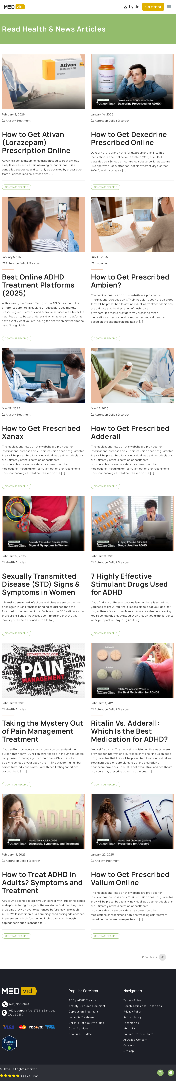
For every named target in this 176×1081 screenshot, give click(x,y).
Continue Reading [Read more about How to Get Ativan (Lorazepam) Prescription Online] (16, 187)
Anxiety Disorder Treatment (87, 1006)
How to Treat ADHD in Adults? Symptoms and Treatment (42, 882)
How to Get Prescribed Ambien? (130, 281)
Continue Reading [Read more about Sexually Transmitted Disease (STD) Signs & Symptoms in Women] (16, 633)
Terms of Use (132, 1000)
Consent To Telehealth (138, 1034)
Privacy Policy (132, 1011)
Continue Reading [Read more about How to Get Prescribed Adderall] (105, 486)
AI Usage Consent (135, 1039)
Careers (128, 1045)
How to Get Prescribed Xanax (41, 432)
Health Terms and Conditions (142, 1006)
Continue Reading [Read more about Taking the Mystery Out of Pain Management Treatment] (16, 784)
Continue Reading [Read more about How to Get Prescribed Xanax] (16, 486)
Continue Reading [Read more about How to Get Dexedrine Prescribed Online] (105, 187)
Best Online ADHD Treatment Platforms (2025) (38, 285)
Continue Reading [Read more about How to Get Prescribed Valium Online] (105, 936)
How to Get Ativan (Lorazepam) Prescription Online (36, 142)
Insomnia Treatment (82, 1017)
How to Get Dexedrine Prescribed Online (129, 138)
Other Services (78, 1028)
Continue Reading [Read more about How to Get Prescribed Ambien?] (105, 338)
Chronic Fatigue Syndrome (86, 1022)
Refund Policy (132, 1017)
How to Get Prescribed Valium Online (130, 878)
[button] (169, 7)
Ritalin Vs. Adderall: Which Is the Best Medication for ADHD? (129, 731)
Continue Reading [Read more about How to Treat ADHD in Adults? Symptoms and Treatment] (16, 936)
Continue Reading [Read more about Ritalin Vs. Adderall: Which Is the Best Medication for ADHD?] (105, 784)
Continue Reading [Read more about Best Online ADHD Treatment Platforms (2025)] (16, 338)
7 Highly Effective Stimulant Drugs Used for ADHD (129, 584)
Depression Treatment (83, 1011)
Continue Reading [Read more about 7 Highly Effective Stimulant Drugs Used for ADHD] (105, 633)
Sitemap (128, 1050)
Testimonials (131, 1022)
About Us (129, 1028)
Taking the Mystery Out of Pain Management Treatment (42, 731)
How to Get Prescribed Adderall (130, 432)
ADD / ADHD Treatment (84, 1000)
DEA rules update (80, 1034)
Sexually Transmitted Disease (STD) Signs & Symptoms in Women (41, 584)
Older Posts (149, 957)
